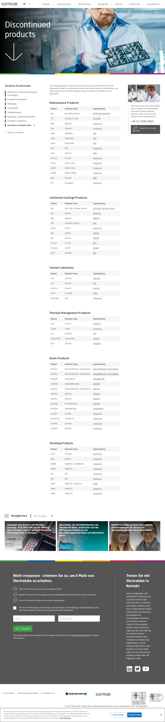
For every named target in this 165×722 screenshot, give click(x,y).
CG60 (95, 293)
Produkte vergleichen (17, 121)
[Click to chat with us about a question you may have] (162, 17)
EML (94, 283)
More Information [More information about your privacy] (65, 718)
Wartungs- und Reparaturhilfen (21, 116)
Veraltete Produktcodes (19, 125)
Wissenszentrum (84, 4)
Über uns (118, 4)
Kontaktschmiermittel (17, 99)
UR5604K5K (98, 409)
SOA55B (96, 278)
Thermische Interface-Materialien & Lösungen (22, 93)
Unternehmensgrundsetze (28, 693)
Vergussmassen (14, 112)
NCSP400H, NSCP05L (101, 114)
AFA (94, 223)
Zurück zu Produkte (15, 132)
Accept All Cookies (134, 715)
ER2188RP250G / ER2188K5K (105, 374)
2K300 (96, 248)
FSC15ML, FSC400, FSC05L (104, 208)
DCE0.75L (97, 213)
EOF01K (96, 288)
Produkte (46, 4)
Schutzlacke (12, 108)
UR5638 (96, 399)
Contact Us (97, 123)
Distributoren (134, 4)
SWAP (95, 484)
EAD (94, 143)
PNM (95, 178)
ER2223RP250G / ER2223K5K (105, 369)
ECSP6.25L (97, 454)
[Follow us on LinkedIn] (129, 669)
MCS (94, 243)
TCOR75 (96, 339)
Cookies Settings (118, 715)
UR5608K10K (99, 379)
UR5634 (96, 394)
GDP (94, 133)
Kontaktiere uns (153, 4)
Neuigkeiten (103, 4)
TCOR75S (97, 324)
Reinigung (11, 104)
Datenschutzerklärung (80, 635)
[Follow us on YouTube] (146, 669)
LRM (94, 153)
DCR (94, 253)
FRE (94, 138)
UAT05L (96, 233)
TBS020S (97, 343)
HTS (94, 334)
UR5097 (96, 389)
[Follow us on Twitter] (137, 669)
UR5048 (96, 384)
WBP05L (96, 218)
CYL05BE (96, 118)
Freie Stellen (9, 693)
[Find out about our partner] (76, 694)
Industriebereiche (64, 4)
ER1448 (96, 404)
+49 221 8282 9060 (142, 121)
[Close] (161, 715)
